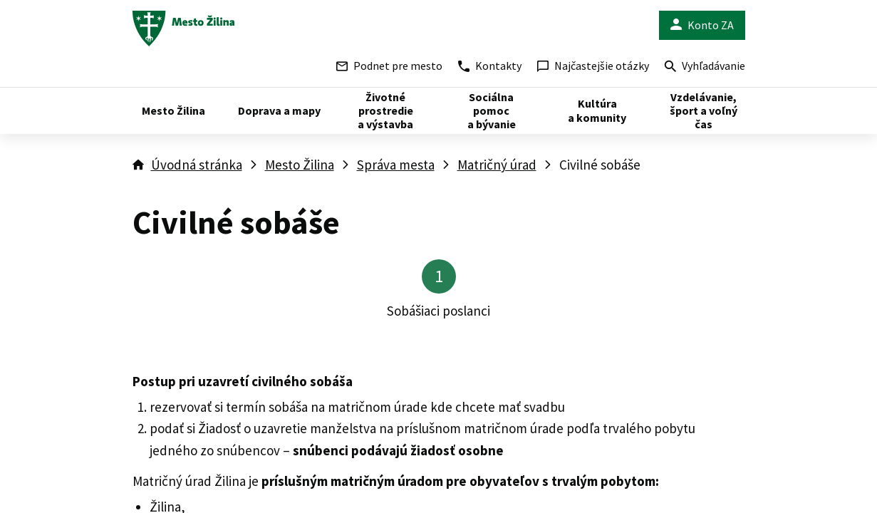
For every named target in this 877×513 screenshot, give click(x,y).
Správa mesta (396, 164)
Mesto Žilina (299, 164)
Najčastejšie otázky (593, 65)
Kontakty (489, 65)
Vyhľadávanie (705, 67)
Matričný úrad (496, 164)
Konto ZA (702, 25)
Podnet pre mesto (389, 65)
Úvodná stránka (196, 164)
